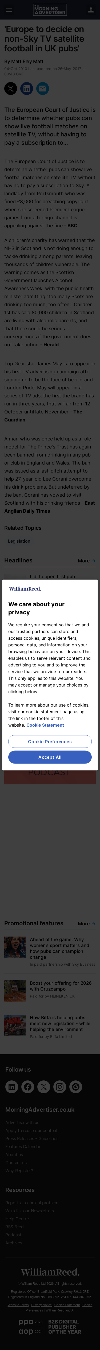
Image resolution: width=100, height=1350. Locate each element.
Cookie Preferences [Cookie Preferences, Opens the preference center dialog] (50, 741)
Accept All (50, 757)
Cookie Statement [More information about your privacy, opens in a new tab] (45, 725)
